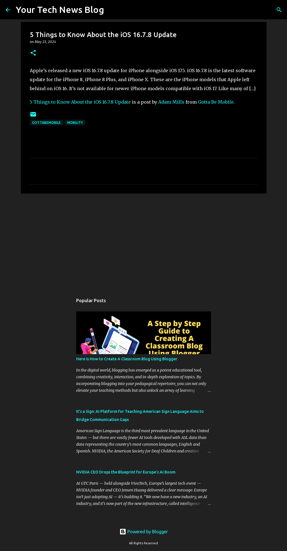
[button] (33, 53)
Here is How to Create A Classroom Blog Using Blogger (126, 359)
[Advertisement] (144, 241)
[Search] (112, 10)
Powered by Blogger (143, 531)
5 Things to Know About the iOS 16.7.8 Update (80, 102)
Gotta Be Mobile (216, 102)
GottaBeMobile (46, 122)
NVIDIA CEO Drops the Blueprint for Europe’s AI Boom (125, 472)
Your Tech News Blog (60, 9)
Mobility (75, 122)
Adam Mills (171, 102)
